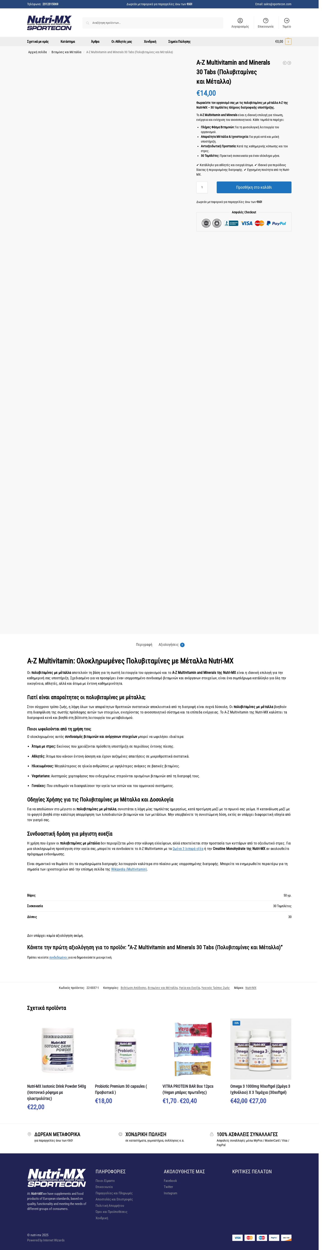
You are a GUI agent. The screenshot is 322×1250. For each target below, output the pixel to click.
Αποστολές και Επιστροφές (114, 1199)
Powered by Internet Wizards (46, 1240)
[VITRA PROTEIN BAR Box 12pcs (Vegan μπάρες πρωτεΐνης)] (289, 63)
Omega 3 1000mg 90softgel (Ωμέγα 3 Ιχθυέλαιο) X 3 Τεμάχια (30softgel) (260, 1089)
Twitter (168, 1187)
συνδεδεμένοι (58, 957)
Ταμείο (286, 22)
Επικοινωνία (265, 22)
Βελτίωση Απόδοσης (133, 988)
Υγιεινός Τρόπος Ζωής (215, 988)
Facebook (170, 1181)
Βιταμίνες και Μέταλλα (66, 52)
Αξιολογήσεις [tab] (172, 644)
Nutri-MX (250, 988)
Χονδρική (102, 1218)
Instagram (170, 1193)
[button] (283, 41)
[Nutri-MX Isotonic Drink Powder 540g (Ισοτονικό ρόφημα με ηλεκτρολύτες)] (284, 63)
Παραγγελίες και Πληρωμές (114, 1193)
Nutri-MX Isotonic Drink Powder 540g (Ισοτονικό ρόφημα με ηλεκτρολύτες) (56, 1092)
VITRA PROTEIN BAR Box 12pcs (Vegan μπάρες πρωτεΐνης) (187, 1089)
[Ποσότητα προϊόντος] (202, 187)
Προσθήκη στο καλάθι (254, 187)
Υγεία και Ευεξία (189, 988)
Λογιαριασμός (240, 22)
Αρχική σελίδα (37, 52)
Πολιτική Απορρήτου (110, 1206)
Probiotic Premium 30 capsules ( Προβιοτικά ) (121, 1089)
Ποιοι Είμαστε (105, 1181)
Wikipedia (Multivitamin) (129, 869)
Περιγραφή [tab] (144, 644)
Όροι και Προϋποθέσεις (111, 1212)
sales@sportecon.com (277, 4)
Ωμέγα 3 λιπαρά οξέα (188, 849)
